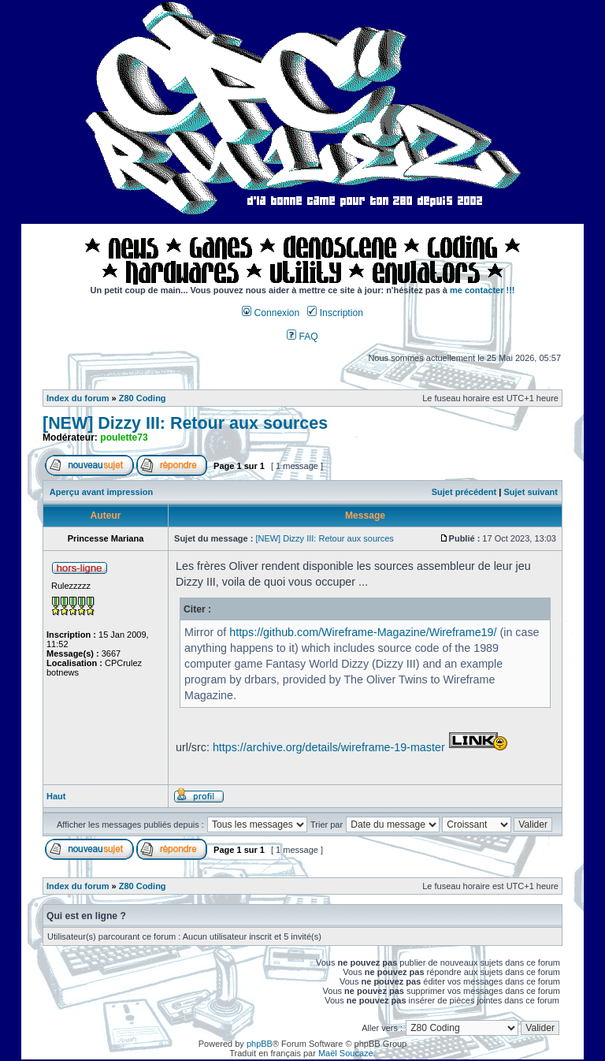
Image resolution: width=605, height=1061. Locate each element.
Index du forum (77, 398)
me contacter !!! (482, 290)
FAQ (302, 336)
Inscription (334, 312)
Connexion (270, 312)
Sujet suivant (530, 492)
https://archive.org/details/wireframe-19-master (329, 747)
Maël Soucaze (345, 1053)
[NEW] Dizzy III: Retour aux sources (185, 423)
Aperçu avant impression (101, 492)
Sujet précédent (464, 492)
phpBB (260, 1043)
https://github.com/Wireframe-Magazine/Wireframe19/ (362, 632)
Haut (55, 796)
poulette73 (123, 437)
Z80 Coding (142, 398)
